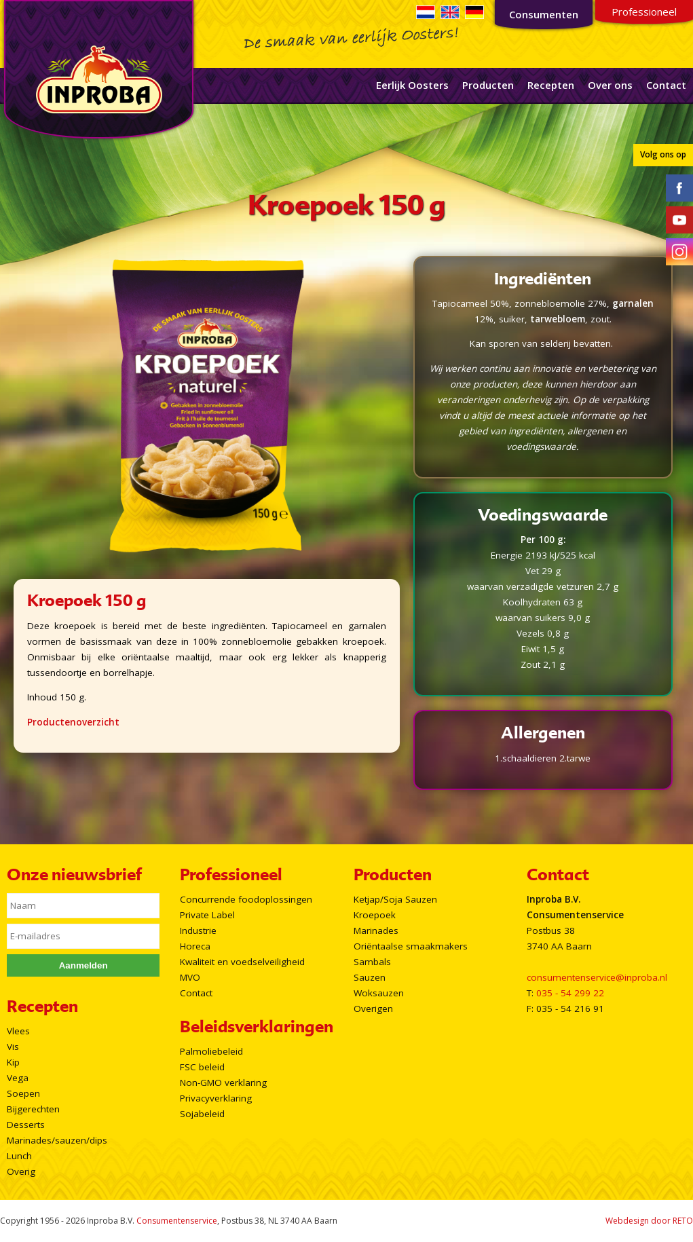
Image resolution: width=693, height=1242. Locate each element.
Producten (488, 85)
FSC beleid (202, 1067)
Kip (13, 1062)
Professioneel (644, 11)
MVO (190, 977)
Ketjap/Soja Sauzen (395, 899)
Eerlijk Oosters (412, 85)
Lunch (19, 1156)
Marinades (376, 930)
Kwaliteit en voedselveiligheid (242, 962)
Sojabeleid (202, 1114)
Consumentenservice (176, 1220)
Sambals (372, 962)
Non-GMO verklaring (223, 1082)
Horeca (195, 946)
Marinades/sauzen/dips (57, 1140)
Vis (13, 1046)
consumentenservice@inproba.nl (597, 977)
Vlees (18, 1031)
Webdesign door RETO (649, 1220)
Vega (18, 1078)
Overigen (373, 1008)
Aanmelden (83, 965)
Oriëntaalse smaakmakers (411, 946)
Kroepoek (375, 915)
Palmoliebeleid (211, 1051)
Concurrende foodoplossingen (246, 899)
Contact (666, 85)
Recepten (550, 85)
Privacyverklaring (216, 1098)
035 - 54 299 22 (570, 993)
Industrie (198, 930)
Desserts (26, 1124)
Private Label (207, 915)
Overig (21, 1171)
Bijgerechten (33, 1109)
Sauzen (370, 977)
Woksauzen (379, 993)
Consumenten (543, 14)
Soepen (23, 1093)
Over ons (610, 85)
